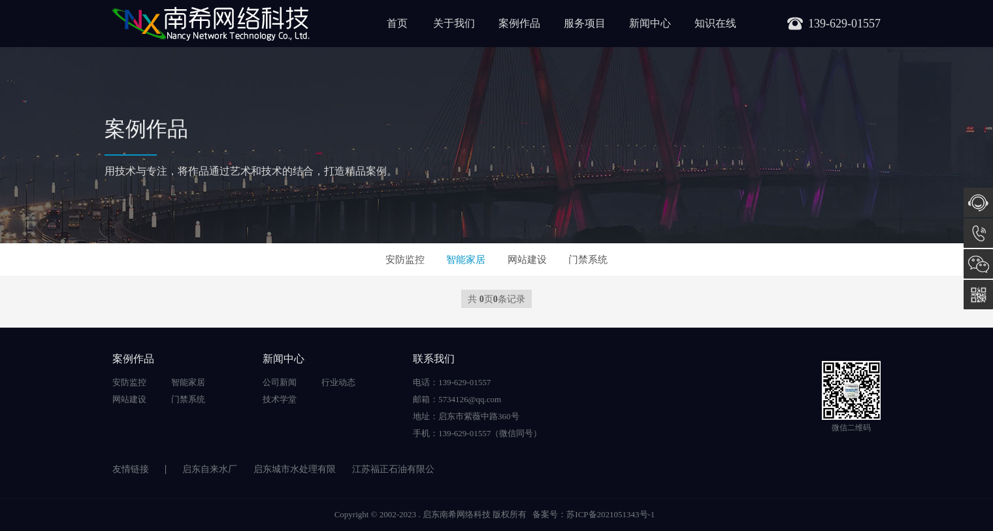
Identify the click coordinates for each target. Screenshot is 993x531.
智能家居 (465, 259)
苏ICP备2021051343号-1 (610, 514)
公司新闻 (280, 382)
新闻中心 (650, 23)
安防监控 (405, 259)
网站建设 (527, 259)
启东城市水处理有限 (294, 469)
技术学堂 (280, 399)
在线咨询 (978, 202)
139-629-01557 (978, 233)
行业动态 (338, 382)
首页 (397, 23)
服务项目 (585, 23)
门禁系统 (588, 259)
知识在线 (715, 23)
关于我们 (454, 23)
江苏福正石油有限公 (393, 469)
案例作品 (519, 23)
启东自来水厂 (209, 469)
